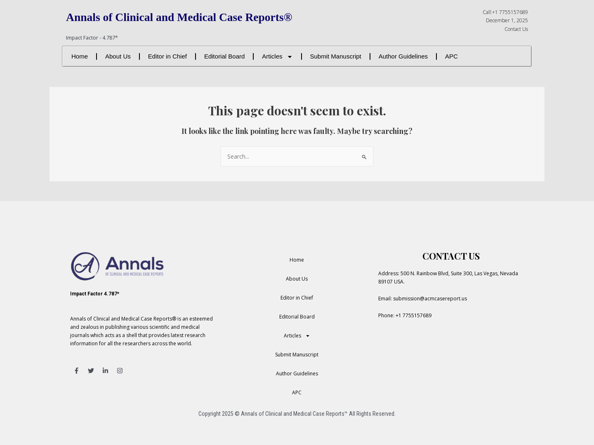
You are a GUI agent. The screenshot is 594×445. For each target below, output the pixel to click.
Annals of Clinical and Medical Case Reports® (197, 16)
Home (79, 56)
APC (451, 56)
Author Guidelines (403, 56)
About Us (118, 56)
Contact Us (516, 29)
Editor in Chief (167, 56)
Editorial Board (224, 56)
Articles (277, 56)
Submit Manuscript (335, 56)
